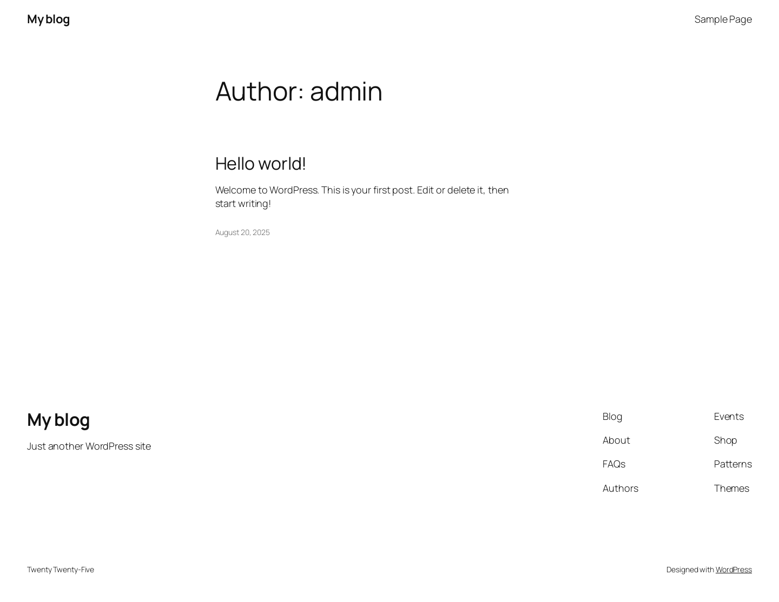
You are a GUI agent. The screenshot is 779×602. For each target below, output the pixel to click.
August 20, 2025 (242, 232)
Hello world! (261, 163)
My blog (48, 19)
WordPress (734, 569)
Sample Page (723, 18)
